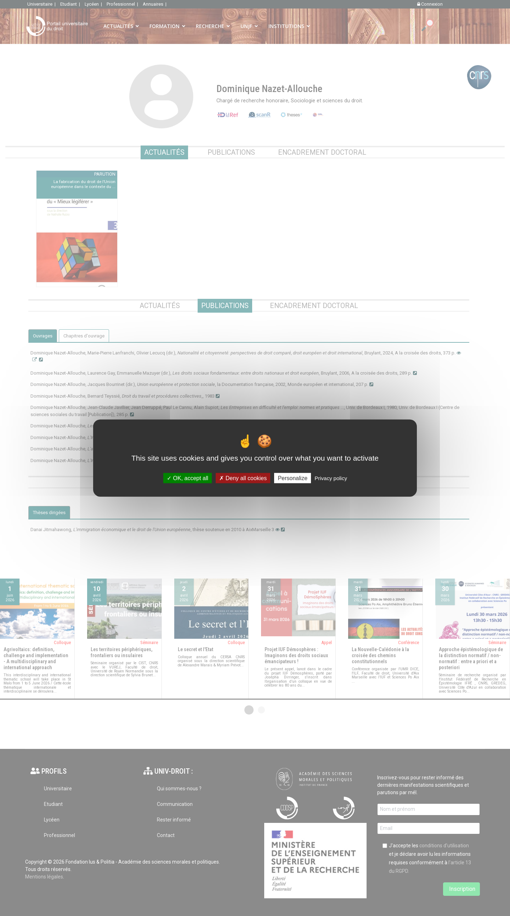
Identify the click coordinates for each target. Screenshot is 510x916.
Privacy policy (330, 478)
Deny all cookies (243, 478)
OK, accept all (187, 478)
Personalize (292, 478)
